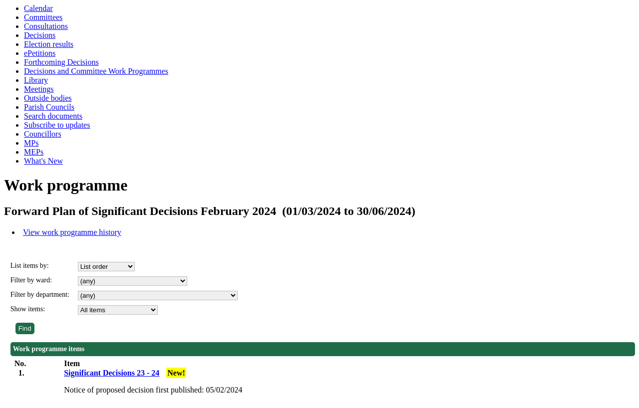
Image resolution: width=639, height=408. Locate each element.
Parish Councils (49, 107)
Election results (48, 44)
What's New (43, 161)
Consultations (46, 26)
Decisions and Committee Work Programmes (96, 71)
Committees (43, 17)
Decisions (39, 35)
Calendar (38, 8)
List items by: (29, 265)
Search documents (53, 116)
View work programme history (72, 232)
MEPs (33, 152)
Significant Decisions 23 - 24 (111, 373)
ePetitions (39, 53)
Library (36, 80)
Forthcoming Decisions (61, 62)
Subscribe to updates (57, 125)
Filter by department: (39, 294)
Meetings (39, 89)
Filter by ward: (31, 280)
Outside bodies (48, 98)
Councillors (42, 134)
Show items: (27, 309)
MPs (31, 143)
